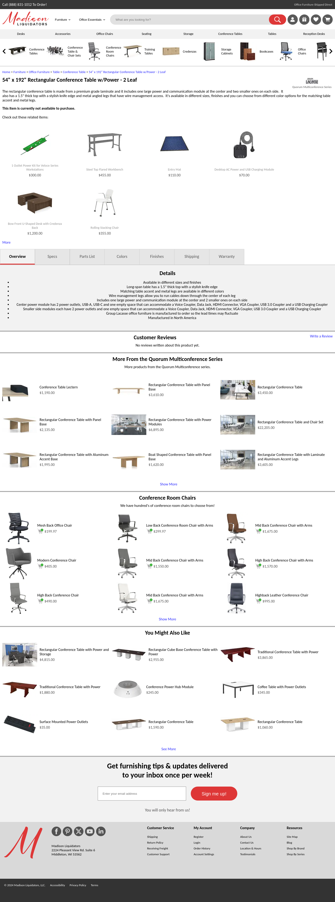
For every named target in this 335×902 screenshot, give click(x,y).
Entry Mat (174, 170)
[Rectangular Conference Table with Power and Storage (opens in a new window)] (19, 665)
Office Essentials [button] (92, 20)
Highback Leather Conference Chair (281, 595)
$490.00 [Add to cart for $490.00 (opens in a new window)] (47, 601)
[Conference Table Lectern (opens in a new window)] (19, 400)
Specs (52, 256)
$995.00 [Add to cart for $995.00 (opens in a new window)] (265, 601)
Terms (94, 885)
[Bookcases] (247, 60)
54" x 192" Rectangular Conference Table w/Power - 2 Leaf (127, 72)
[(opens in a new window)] (312, 81)
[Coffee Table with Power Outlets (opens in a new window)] (237, 697)
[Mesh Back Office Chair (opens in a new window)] (18, 543)
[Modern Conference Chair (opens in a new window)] (18, 578)
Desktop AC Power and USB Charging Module (244, 170)
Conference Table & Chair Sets (75, 51)
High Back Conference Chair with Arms (284, 560)
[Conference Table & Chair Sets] (56, 60)
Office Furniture (39, 72)
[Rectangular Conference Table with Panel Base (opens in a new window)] (128, 398)
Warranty (226, 256)
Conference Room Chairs (113, 51)
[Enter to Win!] (304, 23)
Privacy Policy (78, 885)
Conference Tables (230, 34)
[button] (277, 19)
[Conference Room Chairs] (94, 60)
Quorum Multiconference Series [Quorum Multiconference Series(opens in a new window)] (312, 87)
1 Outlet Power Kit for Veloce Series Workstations (34, 168)
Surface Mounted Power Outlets (64, 722)
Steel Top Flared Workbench (104, 170)
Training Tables (149, 51)
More (6, 242)
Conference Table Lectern (59, 387)
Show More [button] (167, 619)
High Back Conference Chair (58, 595)
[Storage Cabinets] (209, 60)
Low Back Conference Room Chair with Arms (179, 525)
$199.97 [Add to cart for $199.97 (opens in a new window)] (47, 531)
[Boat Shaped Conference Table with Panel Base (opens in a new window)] (128, 468)
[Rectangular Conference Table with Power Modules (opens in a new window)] (128, 433)
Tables (272, 34)
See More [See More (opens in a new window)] (168, 749)
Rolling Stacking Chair (104, 228)
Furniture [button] (63, 20)
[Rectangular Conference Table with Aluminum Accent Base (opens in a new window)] (19, 466)
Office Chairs (104, 34)
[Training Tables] (132, 60)
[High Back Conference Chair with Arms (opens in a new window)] (237, 578)
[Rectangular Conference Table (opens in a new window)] (237, 398)
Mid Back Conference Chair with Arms (283, 525)
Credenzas (189, 52)
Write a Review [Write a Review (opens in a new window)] (321, 336)
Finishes (157, 256)
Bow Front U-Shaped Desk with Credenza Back (35, 226)
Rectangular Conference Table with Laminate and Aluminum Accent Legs (291, 456)
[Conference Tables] (17, 60)
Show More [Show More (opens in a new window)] (169, 484)
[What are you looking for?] (192, 19)
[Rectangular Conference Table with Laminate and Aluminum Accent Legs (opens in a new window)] (237, 468)
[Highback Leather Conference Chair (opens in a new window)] (237, 613)
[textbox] (142, 794)
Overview (17, 256)
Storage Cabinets (227, 51)
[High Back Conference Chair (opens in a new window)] (18, 613)
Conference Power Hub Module (170, 687)
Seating (146, 34)
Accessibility (57, 885)
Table (56, 72)
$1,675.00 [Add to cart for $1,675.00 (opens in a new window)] (266, 531)
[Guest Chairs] (324, 60)
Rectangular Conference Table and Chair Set (290, 422)
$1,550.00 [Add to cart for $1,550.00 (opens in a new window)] (157, 566)
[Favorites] (316, 23)
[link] (327, 19)
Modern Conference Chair (56, 560)
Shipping (191, 256)
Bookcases (266, 52)
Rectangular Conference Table (280, 387)
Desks (21, 34)
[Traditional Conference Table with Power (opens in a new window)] (237, 661)
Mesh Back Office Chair (54, 525)
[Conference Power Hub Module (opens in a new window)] (127, 704)
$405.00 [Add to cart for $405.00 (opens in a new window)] (47, 566)
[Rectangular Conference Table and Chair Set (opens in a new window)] (237, 433)
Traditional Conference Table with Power (288, 652)
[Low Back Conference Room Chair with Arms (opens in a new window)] (127, 543)
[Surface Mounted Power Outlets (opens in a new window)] (19, 733)
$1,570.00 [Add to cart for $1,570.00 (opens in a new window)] (266, 566)
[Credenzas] (171, 60)
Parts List (87, 256)
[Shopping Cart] (327, 19)
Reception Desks (314, 34)
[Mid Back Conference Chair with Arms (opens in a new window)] (236, 543)
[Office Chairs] (286, 60)
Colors (122, 256)
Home (6, 72)
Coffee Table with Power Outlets (282, 687)
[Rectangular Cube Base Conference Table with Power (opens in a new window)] (128, 660)
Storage (188, 34)
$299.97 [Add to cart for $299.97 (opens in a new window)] (156, 531)
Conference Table (74, 72)
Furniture (19, 72)
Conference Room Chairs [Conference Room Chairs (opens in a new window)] (167, 497)
